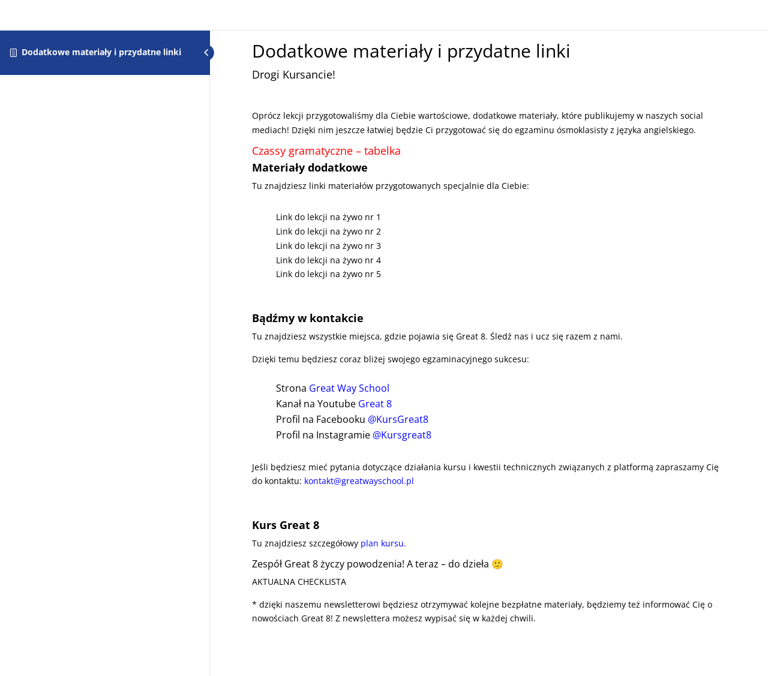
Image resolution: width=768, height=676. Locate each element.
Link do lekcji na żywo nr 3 (328, 245)
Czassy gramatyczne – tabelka (326, 150)
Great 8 (375, 403)
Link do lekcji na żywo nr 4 (328, 260)
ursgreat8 (406, 434)
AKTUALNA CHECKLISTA (299, 581)
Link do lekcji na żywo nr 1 (328, 217)
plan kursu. (383, 543)
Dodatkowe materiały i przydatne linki (101, 52)
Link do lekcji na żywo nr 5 (328, 274)
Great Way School (349, 388)
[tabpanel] (489, 347)
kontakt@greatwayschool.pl (359, 480)
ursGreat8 (402, 419)
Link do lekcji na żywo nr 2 (328, 231)
